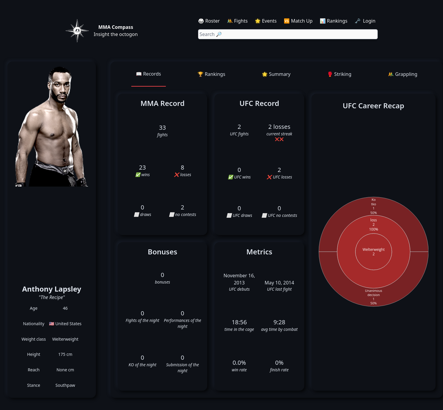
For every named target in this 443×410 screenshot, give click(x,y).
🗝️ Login (366, 21)
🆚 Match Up (298, 21)
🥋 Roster (209, 21)
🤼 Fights (237, 21)
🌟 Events (266, 21)
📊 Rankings (333, 21)
